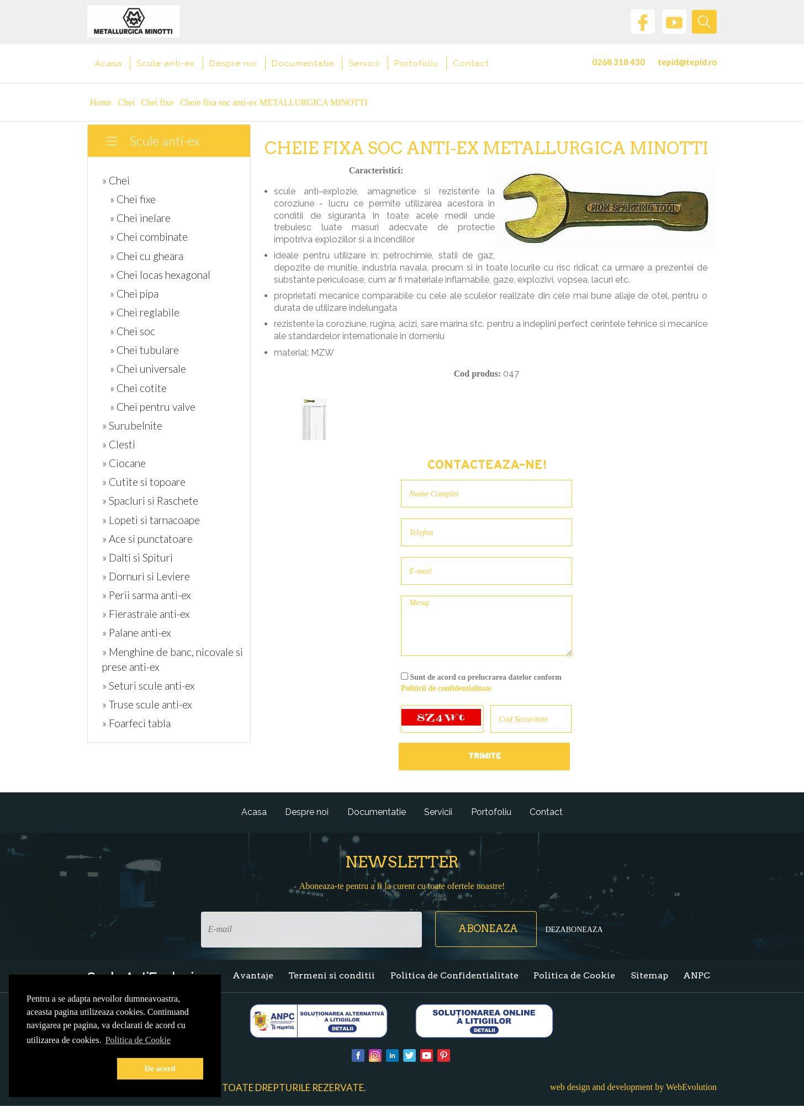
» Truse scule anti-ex (147, 704)
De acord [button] (160, 1068)
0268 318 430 (618, 62)
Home (101, 102)
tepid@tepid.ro (687, 62)
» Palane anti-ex (136, 632)
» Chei (116, 180)
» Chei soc (132, 331)
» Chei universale (148, 368)
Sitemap (649, 975)
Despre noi (233, 63)
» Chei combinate (149, 236)
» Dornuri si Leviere (146, 576)
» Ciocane (124, 463)
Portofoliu (416, 63)
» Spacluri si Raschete (150, 500)
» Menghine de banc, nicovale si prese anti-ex (172, 659)
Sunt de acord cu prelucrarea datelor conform (481, 682)
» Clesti (118, 444)
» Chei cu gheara (146, 256)
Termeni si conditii (331, 975)
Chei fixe (157, 102)
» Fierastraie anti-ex (146, 613)
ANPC (696, 975)
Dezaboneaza (573, 929)
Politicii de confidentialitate (446, 688)
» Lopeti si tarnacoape (151, 520)
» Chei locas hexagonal (160, 274)
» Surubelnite (132, 425)
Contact (471, 63)
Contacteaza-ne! (487, 465)
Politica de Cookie (574, 975)
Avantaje (252, 975)
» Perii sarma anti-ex (146, 595)
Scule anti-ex (165, 63)
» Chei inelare (140, 217)
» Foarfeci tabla (136, 723)
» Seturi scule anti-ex (148, 685)
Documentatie (303, 63)
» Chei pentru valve (152, 406)
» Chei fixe (133, 199)
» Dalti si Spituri (137, 557)
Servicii (364, 63)
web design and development (601, 1087)
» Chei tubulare (144, 349)
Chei (126, 102)
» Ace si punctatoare (147, 538)
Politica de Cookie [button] (138, 1040)
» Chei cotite (138, 388)
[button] (70, 1069)
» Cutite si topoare (144, 481)
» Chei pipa (134, 293)
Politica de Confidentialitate (454, 975)
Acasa (108, 63)
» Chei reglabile (144, 312)
